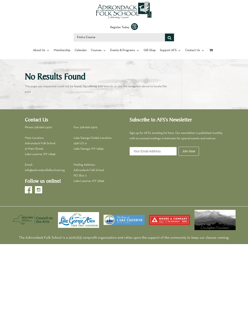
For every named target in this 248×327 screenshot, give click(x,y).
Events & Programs (122, 54)
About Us (39, 54)
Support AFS (168, 54)
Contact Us (192, 54)
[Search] (169, 42)
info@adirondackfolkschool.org (45, 174)
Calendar (80, 54)
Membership (62, 54)
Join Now (188, 156)
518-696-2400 (43, 131)
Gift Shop (150, 54)
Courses (96, 54)
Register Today (124, 31)
